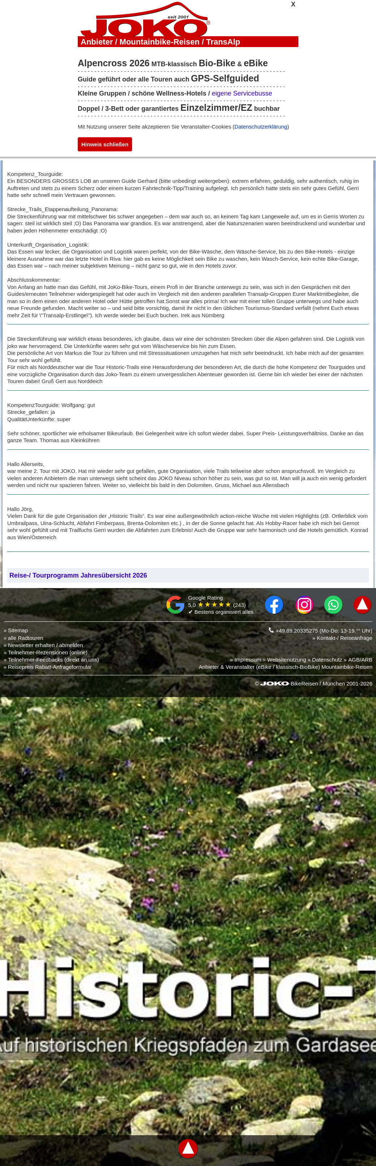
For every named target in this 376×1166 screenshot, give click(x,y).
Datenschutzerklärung (261, 126)
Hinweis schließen (104, 144)
